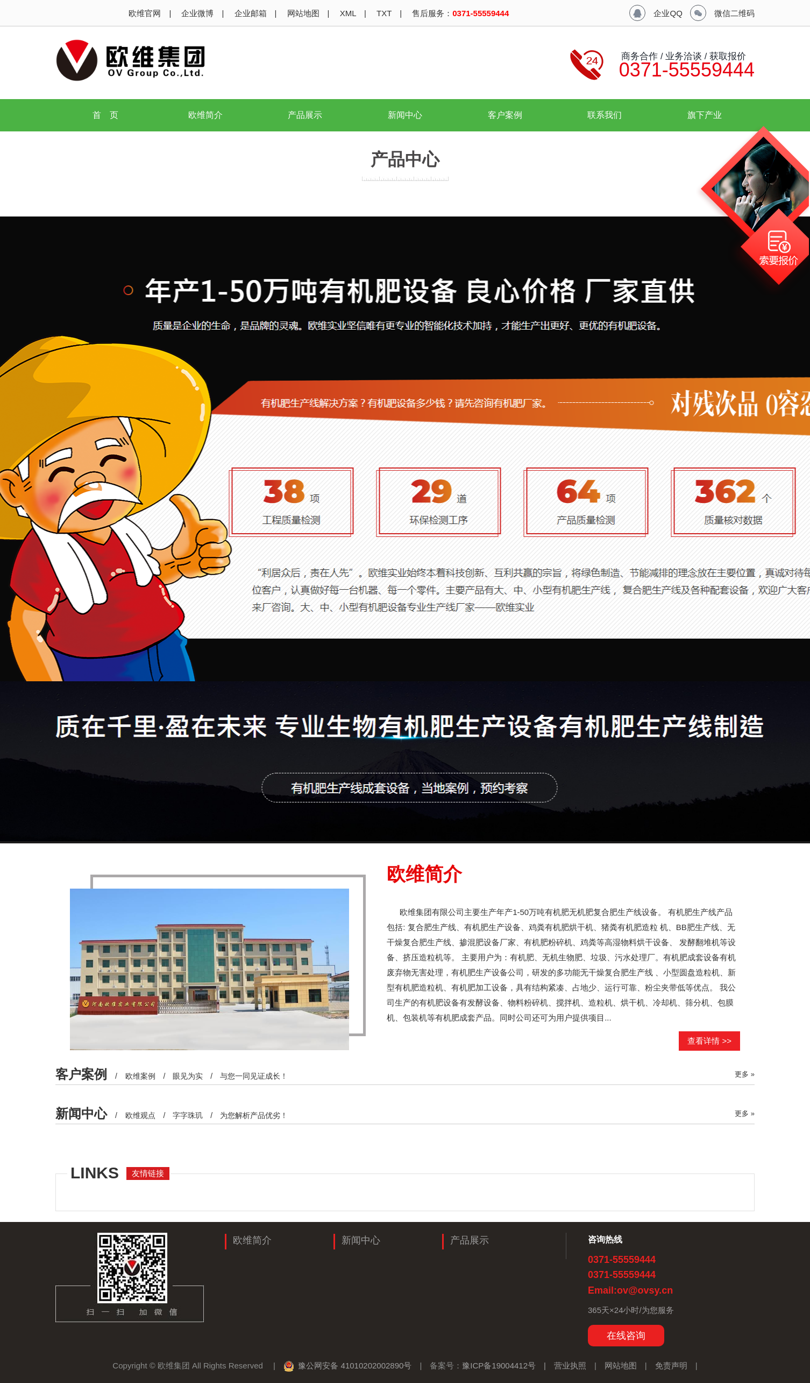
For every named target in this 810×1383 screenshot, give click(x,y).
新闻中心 (409, 115)
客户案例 (505, 115)
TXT (383, 13)
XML (347, 13)
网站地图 (302, 13)
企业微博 (196, 13)
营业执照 (570, 1365)
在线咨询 (626, 1335)
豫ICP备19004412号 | (508, 1365)
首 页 (105, 115)
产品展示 (309, 115)
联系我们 (604, 115)
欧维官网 (143, 13)
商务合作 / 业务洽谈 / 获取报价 (682, 56)
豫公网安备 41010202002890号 (347, 1365)
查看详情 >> (709, 1040)
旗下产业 (708, 115)
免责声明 (671, 1365)
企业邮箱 (249, 13)
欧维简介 (209, 115)
